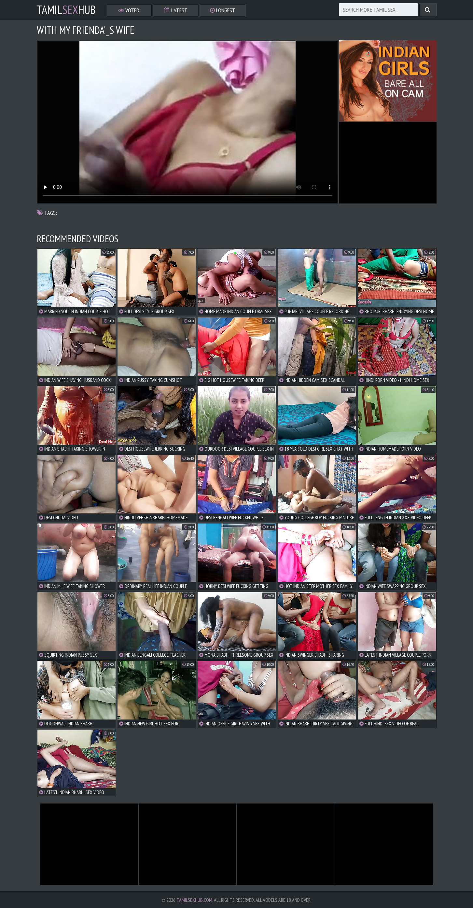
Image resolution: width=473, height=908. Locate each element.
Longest (222, 10)
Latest (176, 10)
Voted (128, 10)
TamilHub (66, 9)
